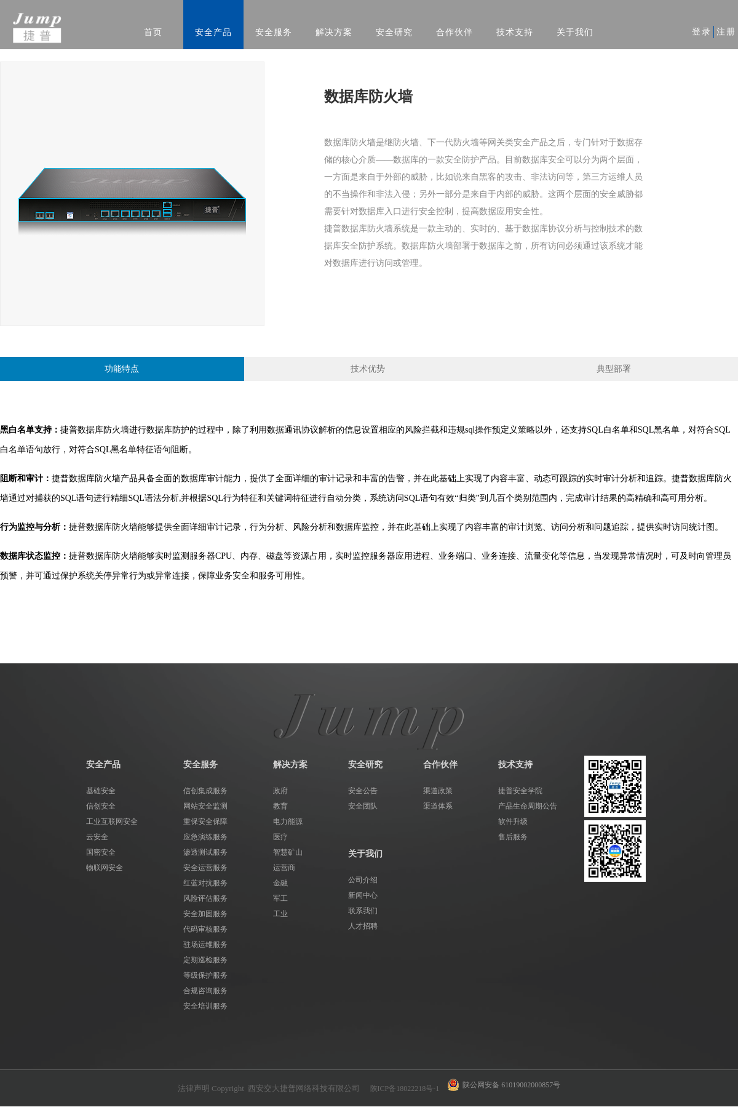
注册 (726, 31)
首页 (153, 32)
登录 (702, 31)
